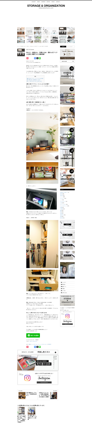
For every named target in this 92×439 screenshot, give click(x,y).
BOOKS (53, 1)
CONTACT (58, 1)
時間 (46, 39)
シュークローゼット (34, 344)
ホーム (18, 46)
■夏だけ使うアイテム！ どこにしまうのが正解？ (35, 78)
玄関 (54, 31)
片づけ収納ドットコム (46, 7)
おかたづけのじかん (33, 341)
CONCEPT (34, 1)
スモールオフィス (29, 39)
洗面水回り (46, 31)
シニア (71, 31)
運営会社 (63, 284)
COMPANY (43, 1)
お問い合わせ (64, 292)
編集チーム (64, 286)
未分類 (61, 213)
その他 (37, 39)
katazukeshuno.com (46, 436)
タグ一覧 (63, 290)
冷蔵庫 (21, 39)
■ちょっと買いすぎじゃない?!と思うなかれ (34, 81)
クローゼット (37, 31)
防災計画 (62, 39)
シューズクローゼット (43, 344)
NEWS (38, 1)
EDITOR (48, 1)
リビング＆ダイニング (29, 31)
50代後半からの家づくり (64, 192)
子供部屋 (62, 31)
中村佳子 (49, 344)
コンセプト (64, 282)
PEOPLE (61, 195)
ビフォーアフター (71, 39)
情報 (54, 39)
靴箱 (29, 344)
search (63, 46)
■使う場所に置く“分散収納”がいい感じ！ (34, 79)
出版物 (63, 288)
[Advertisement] (46, 17)
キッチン (21, 31)
